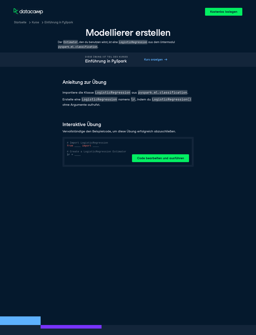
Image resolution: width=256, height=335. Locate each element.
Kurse (35, 22)
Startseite (20, 22)
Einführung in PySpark (59, 22)
